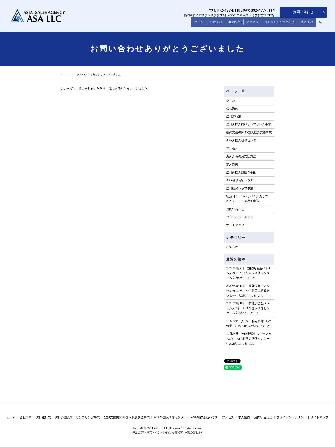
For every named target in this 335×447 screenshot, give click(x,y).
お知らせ (232, 246)
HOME (64, 74)
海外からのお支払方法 (276, 23)
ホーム (184, 23)
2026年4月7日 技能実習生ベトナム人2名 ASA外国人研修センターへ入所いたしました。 (248, 273)
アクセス (246, 23)
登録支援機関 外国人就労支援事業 (249, 132)
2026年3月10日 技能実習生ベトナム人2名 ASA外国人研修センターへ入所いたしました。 (248, 308)
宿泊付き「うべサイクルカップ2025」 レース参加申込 (247, 199)
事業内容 (225, 23)
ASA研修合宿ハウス (239, 180)
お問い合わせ (303, 12)
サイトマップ (235, 225)
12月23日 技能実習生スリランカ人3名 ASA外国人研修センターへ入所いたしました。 (248, 338)
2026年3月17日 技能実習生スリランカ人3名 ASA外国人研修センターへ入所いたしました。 (248, 290)
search (320, 24)
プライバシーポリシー (241, 217)
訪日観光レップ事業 (239, 188)
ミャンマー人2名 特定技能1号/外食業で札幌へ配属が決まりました (249, 324)
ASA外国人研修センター (242, 140)
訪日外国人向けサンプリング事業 (248, 124)
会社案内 (204, 23)
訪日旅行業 (233, 116)
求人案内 (305, 23)
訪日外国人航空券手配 (241, 172)
